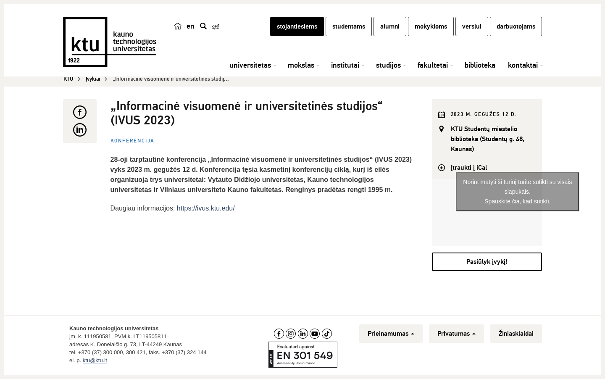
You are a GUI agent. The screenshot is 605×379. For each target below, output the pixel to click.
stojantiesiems (297, 26)
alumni (390, 26)
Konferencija (132, 141)
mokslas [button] (301, 65)
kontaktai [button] (523, 65)
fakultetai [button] (433, 65)
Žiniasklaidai (516, 333)
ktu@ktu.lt (95, 360)
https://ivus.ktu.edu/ (206, 208)
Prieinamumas (391, 333)
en (191, 26)
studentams (348, 26)
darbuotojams (516, 26)
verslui (471, 26)
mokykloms (431, 26)
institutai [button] (345, 65)
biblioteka (480, 65)
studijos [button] (388, 65)
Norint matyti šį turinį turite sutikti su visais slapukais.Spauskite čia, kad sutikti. (517, 191)
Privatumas (456, 333)
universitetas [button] (250, 65)
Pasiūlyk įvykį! (486, 262)
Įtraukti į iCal (469, 167)
